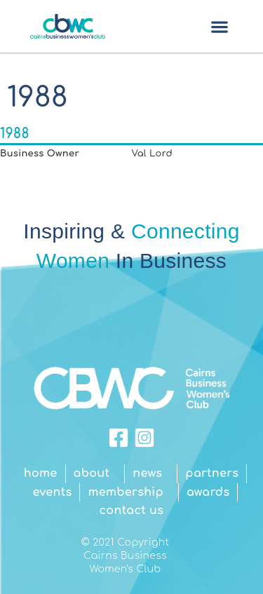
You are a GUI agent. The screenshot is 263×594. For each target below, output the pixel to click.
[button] (219, 26)
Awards (208, 492)
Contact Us (131, 510)
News (151, 474)
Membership (129, 492)
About (95, 474)
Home (41, 473)
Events (52, 492)
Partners (211, 473)
